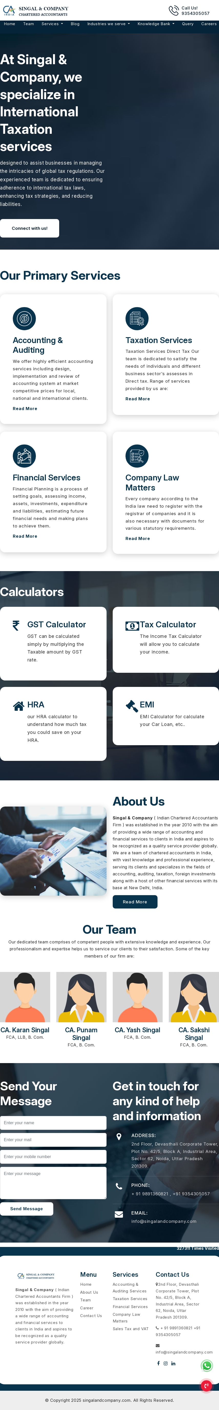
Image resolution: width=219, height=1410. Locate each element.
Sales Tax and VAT (131, 1328)
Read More (25, 408)
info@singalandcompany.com (164, 1221)
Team (28, 23)
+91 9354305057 (191, 1193)
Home (9, 23)
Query (188, 23)
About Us (89, 1292)
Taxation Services (130, 1298)
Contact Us (91, 1315)
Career (86, 1307)
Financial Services (130, 1306)
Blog (75, 23)
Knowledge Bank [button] (154, 23)
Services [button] (50, 23)
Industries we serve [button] (107, 23)
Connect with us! (29, 228)
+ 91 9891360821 (150, 1193)
